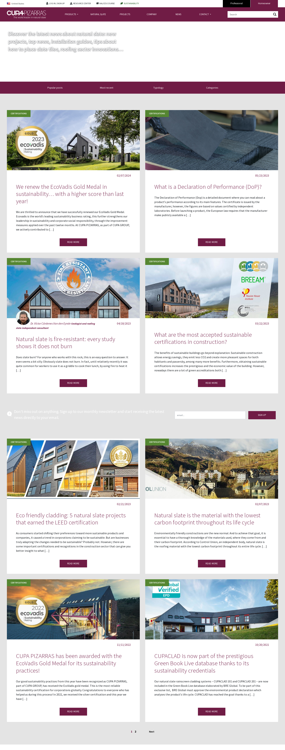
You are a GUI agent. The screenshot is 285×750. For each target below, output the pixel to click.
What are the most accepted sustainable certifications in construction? (203, 338)
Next (151, 731)
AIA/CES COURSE (107, 3)
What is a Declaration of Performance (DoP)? (208, 186)
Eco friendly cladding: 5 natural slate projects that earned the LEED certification (71, 518)
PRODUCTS (71, 14)
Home (10, 24)
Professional (236, 3)
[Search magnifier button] (275, 14)
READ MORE (73, 242)
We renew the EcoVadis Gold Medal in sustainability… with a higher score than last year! (70, 194)
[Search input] (250, 14)
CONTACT (204, 14)
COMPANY (152, 14)
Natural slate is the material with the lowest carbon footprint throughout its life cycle (207, 518)
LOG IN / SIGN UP (57, 3)
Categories (214, 87)
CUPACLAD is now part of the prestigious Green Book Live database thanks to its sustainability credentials (203, 663)
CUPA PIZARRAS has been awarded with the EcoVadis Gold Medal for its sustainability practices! (69, 663)
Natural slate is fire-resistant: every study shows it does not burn (65, 342)
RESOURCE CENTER (82, 3)
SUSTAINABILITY (131, 3)
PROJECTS (125, 14)
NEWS (178, 14)
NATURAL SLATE (98, 14)
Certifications (19, 113)
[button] (104, 87)
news (19, 24)
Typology (161, 87)
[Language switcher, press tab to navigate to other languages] (24, 4)
